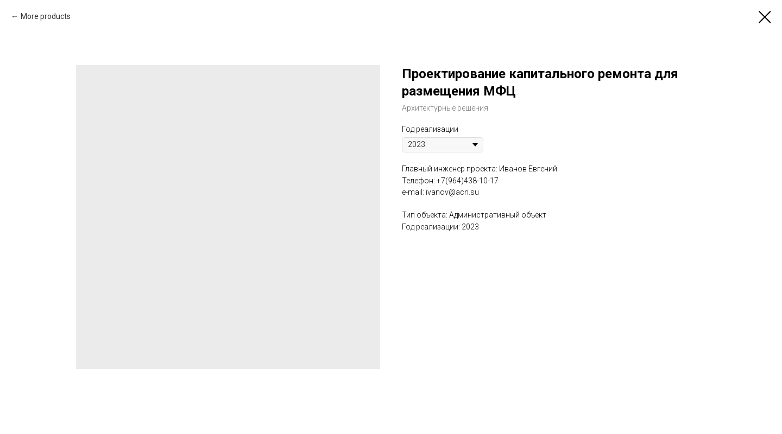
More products (46, 16)
